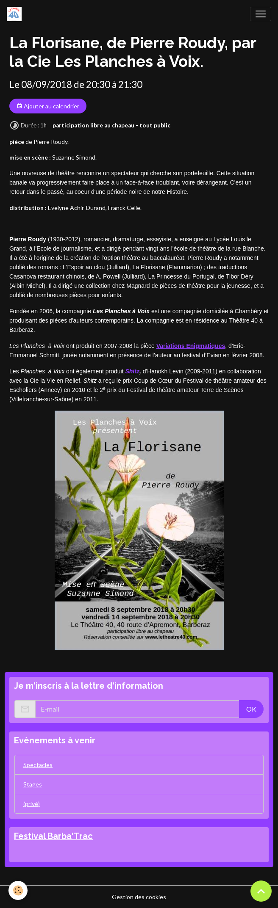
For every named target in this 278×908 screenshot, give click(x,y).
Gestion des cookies (139, 896)
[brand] (16, 14)
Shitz (132, 371)
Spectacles (38, 764)
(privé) (31, 803)
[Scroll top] (261, 891)
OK (251, 709)
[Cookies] (18, 890)
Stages (32, 784)
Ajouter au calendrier (48, 106)
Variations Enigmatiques (190, 345)
